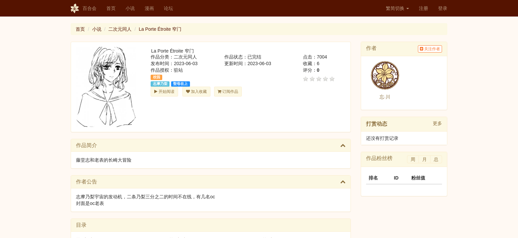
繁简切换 (397, 8)
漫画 (149, 8)
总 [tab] (436, 159)
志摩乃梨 (160, 84)
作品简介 (86, 145)
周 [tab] (413, 159)
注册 (423, 8)
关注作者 (430, 49)
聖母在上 (180, 84)
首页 (111, 8)
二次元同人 (119, 29)
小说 (130, 8)
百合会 (83, 9)
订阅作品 (228, 91)
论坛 (168, 8)
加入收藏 (196, 91)
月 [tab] (424, 159)
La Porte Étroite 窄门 (160, 29)
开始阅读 (164, 91)
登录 (442, 8)
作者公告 (86, 181)
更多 (437, 123)
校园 (156, 77)
